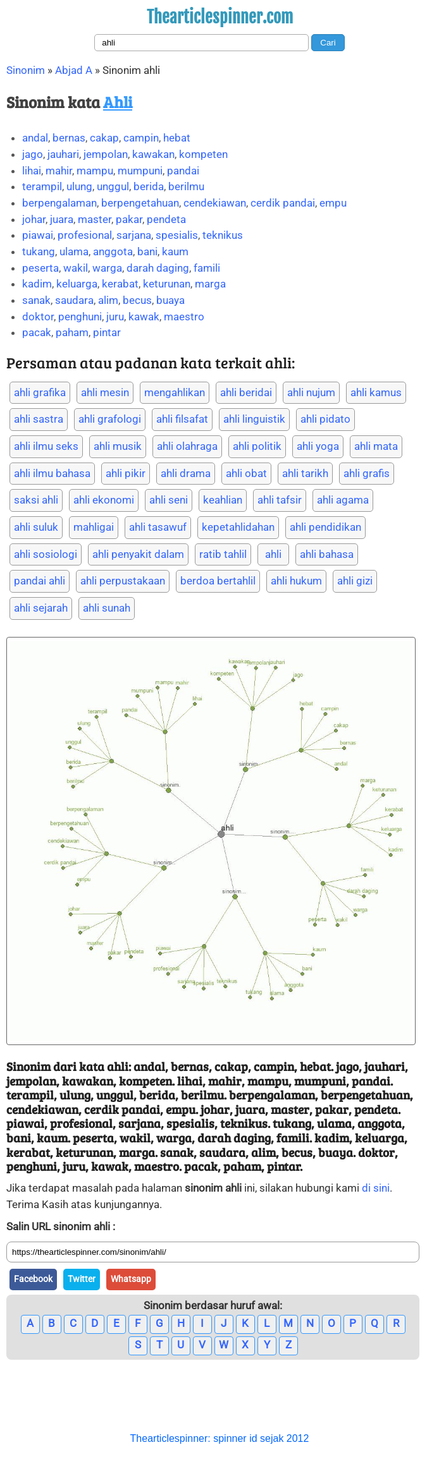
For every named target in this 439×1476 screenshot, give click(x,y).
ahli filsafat (182, 419)
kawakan (153, 154)
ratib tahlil (223, 554)
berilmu (186, 186)
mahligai (93, 527)
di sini (376, 1188)
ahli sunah (106, 608)
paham (72, 332)
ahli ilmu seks (46, 446)
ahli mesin (105, 392)
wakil (75, 268)
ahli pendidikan (325, 527)
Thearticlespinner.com (220, 17)
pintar (107, 332)
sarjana (133, 235)
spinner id (235, 1438)
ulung (79, 186)
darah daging (158, 268)
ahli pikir (125, 473)
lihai (31, 170)
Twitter (82, 1279)
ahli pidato (325, 419)
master (94, 219)
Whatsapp (131, 1279)
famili (207, 268)
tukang (38, 251)
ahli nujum (311, 392)
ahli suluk (36, 527)
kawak (143, 316)
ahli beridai (246, 392)
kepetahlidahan (238, 527)
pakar (129, 219)
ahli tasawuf (158, 527)
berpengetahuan (140, 203)
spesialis (177, 235)
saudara (74, 300)
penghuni (80, 316)
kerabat (120, 283)
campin (141, 137)
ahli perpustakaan (122, 580)
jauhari (63, 154)
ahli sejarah (41, 608)
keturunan (166, 283)
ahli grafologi (109, 419)
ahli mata (376, 446)
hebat (176, 137)
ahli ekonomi (103, 499)
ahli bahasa (327, 554)
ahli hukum (296, 580)
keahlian (222, 499)
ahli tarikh (305, 473)
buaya (170, 300)
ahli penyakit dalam (138, 554)
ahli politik (257, 446)
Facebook (33, 1279)
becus (137, 300)
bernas (69, 137)
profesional (85, 235)
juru (115, 316)
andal (35, 137)
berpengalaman (59, 203)
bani (147, 251)
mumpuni (140, 170)
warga (107, 268)
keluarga (76, 283)
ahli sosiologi (45, 554)
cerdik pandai (282, 203)
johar (34, 219)
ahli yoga (318, 446)
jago (32, 154)
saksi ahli (36, 499)
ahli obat (246, 473)
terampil (42, 186)
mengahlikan (174, 392)
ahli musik (118, 446)
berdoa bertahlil (218, 580)
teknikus (222, 235)
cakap (104, 137)
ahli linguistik (254, 419)
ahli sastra (38, 419)
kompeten (203, 154)
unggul (113, 186)
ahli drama (186, 473)
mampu (95, 170)
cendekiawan (214, 203)
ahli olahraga (187, 446)
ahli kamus (376, 392)
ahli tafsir (279, 499)
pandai (183, 170)
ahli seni (168, 499)
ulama (74, 251)
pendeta (166, 219)
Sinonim (25, 70)
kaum (175, 251)
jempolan (105, 154)
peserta (40, 268)
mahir (59, 170)
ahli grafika (40, 392)
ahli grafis (366, 473)
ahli (273, 554)
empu (333, 203)
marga (210, 283)
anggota (113, 251)
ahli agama (343, 499)
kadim (37, 283)
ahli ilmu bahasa (52, 473)
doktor (38, 316)
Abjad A (73, 70)
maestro (184, 316)
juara (61, 219)
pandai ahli (39, 580)
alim (108, 300)
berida (148, 186)
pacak (36, 332)
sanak (36, 300)
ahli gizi (355, 580)
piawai (37, 235)
